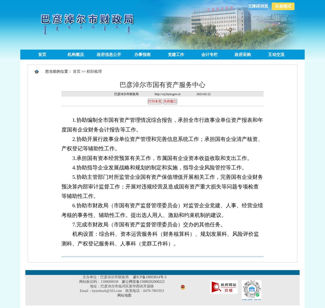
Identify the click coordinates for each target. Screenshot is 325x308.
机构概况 (76, 54)
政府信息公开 (109, 54)
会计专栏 (209, 54)
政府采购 (243, 54)
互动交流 (276, 54)
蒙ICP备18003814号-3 (149, 277)
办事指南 (142, 54)
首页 (42, 54)
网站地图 (124, 295)
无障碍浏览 (258, 6)
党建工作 (176, 54)
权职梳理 (94, 71)
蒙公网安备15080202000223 (143, 282)
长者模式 (283, 6)
